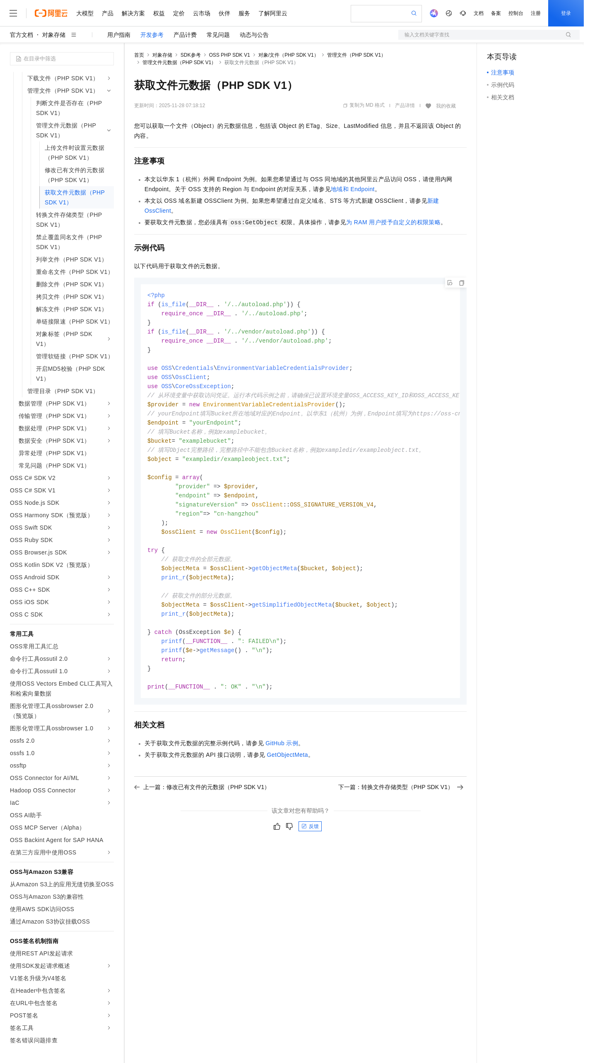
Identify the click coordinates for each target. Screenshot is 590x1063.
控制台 (515, 13)
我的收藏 (446, 106)
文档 (479, 13)
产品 (107, 13)
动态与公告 (254, 34)
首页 (139, 55)
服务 (244, 13)
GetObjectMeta (287, 773)
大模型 (85, 13)
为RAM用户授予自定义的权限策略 (393, 222)
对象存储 (53, 34)
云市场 (201, 13)
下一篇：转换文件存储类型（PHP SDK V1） (400, 805)
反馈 (310, 844)
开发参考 (152, 34)
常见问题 (218, 34)
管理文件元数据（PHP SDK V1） (179, 62)
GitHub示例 (281, 761)
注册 (536, 13)
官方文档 (21, 34)
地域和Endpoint (353, 189)
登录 (566, 13)
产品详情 (405, 105)
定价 (179, 13)
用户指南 (118, 34)
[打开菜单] (13, 13)
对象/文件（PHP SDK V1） (288, 55)
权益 (159, 13)
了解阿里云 (272, 13)
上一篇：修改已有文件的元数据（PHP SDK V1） (202, 805)
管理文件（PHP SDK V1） (356, 55)
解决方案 (133, 13)
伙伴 (224, 13)
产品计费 (185, 34)
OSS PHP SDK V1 (229, 55)
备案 (496, 13)
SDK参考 (191, 55)
